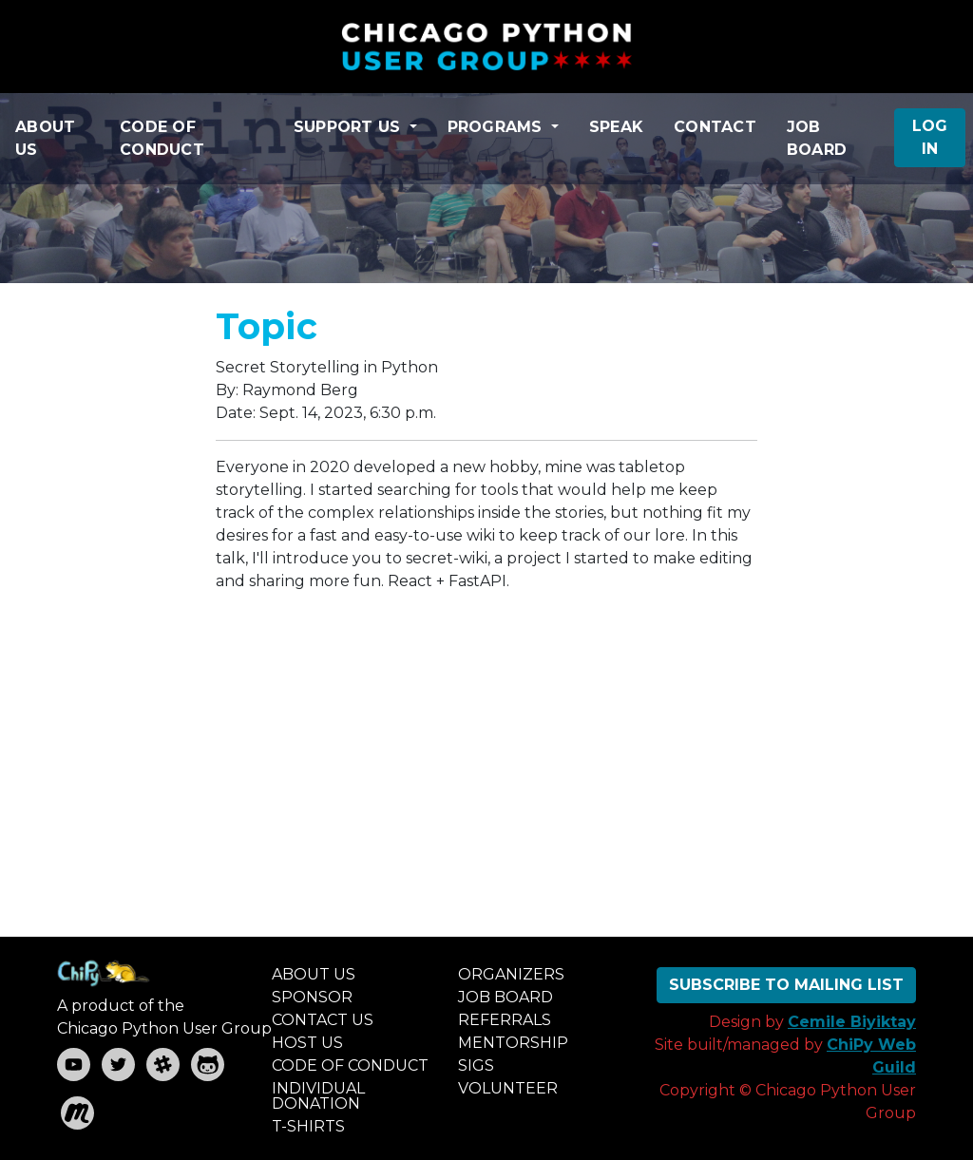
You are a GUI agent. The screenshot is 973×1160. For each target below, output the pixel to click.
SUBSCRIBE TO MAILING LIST (786, 985)
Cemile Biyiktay (852, 1022)
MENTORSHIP (513, 1043)
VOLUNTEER (508, 1088)
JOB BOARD (817, 138)
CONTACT (715, 127)
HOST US (307, 1043)
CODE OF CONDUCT (162, 138)
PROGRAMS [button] (497, 127)
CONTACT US (322, 1020)
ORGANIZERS (511, 974)
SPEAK (616, 127)
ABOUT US (45, 138)
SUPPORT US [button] (350, 127)
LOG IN (930, 137)
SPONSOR (312, 997)
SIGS (476, 1065)
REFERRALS (504, 1020)
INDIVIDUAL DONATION (318, 1095)
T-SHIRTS (308, 1126)
